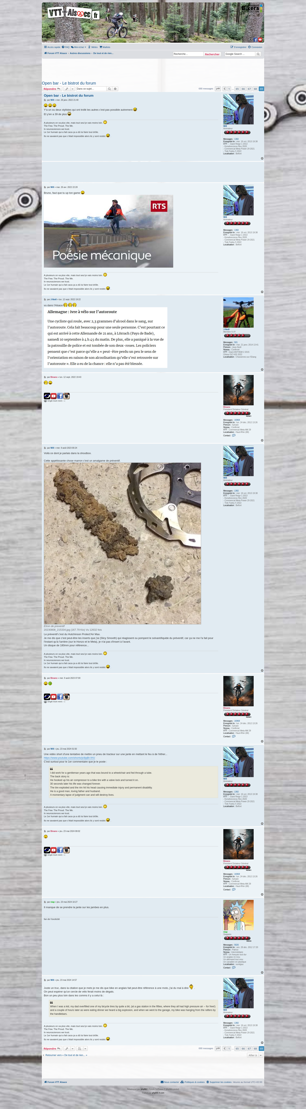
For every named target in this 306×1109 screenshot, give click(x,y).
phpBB (144, 1089)
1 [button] (229, 89)
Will (225, 126)
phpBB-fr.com (158, 1093)
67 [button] (249, 89)
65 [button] (237, 89)
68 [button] (255, 89)
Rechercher (212, 54)
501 (236, 342)
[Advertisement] (153, 68)
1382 (236, 139)
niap (225, 932)
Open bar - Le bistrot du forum (69, 83)
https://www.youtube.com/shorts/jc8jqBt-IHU (69, 757)
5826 (236, 945)
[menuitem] (65, 47)
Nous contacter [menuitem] (169, 1081)
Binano (226, 407)
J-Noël (226, 329)
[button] (218, 88)
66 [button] (243, 89)
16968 (237, 420)
